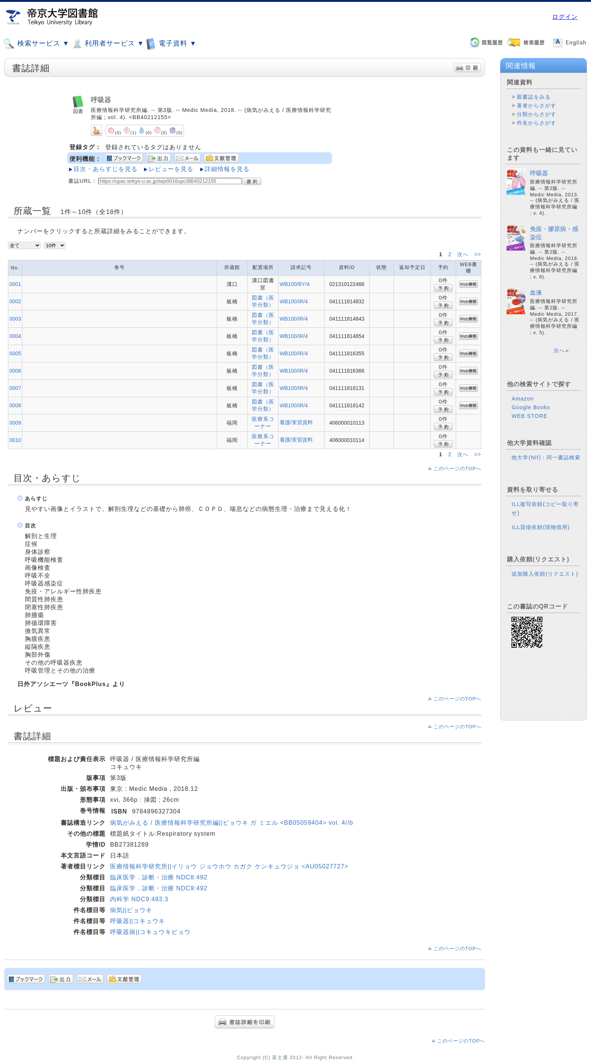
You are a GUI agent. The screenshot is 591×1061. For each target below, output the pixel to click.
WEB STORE (529, 416)
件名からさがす (536, 123)
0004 (15, 336)
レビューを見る (171, 169)
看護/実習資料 (296, 422)
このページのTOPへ (457, 468)
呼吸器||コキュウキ (137, 921)
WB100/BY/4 (295, 284)
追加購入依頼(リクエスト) (544, 574)
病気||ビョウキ (131, 910)
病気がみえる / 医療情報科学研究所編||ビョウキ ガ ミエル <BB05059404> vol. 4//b (231, 822)
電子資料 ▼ (171, 43)
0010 (15, 440)
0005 (15, 353)
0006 (15, 371)
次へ (463, 254)
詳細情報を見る (227, 169)
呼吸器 (539, 173)
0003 (15, 319)
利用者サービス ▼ (107, 43)
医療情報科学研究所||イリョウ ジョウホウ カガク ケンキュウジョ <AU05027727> (229, 866)
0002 (15, 301)
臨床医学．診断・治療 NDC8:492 (158, 877)
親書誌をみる (534, 97)
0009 (15, 423)
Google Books (530, 407)
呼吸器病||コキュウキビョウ (150, 932)
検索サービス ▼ (36, 43)
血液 (536, 292)
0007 (15, 388)
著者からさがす (536, 105)
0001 (15, 284)
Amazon (522, 399)
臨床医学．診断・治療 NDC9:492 (158, 888)
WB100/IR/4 (294, 301)
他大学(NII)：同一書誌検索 (545, 457)
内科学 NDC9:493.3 (139, 899)
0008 (15, 405)
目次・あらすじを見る (105, 169)
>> (477, 254)
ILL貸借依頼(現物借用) (540, 527)
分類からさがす (536, 114)
